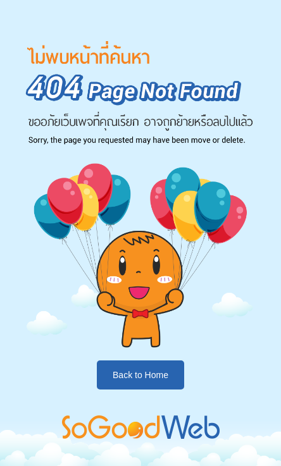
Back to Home (140, 375)
